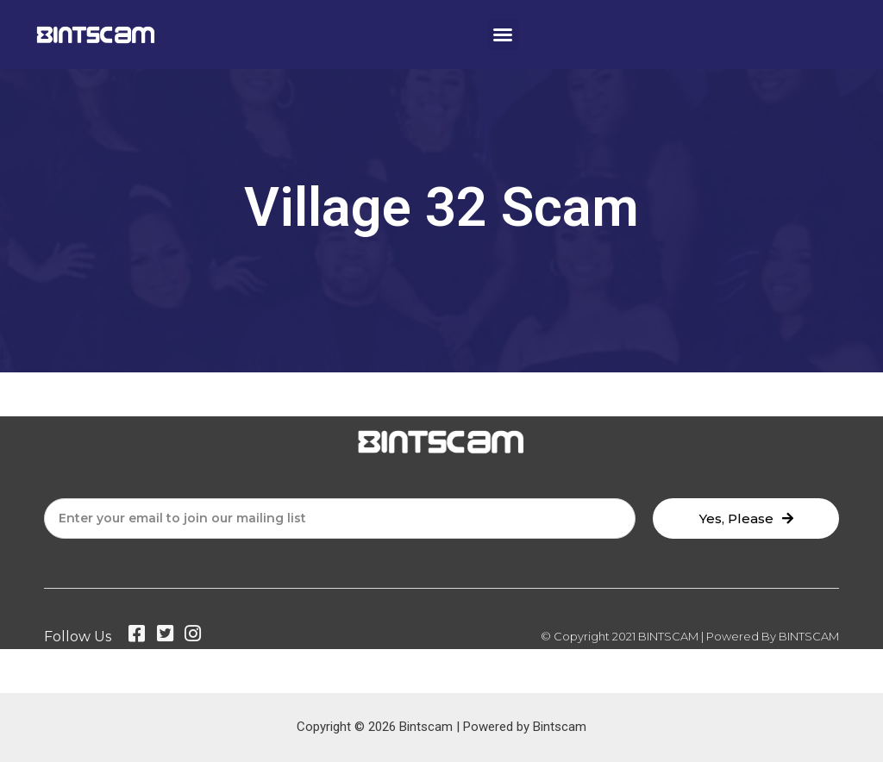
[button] (502, 34)
